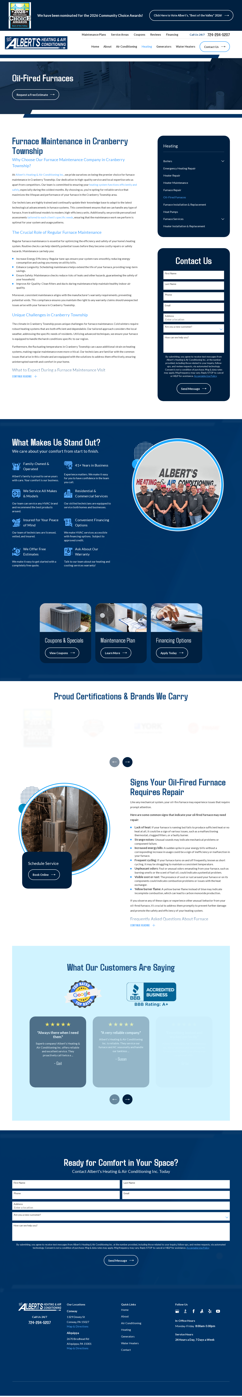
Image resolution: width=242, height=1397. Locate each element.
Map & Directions (77, 1326)
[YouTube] (218, 1311)
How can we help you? (177, 337)
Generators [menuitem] (163, 46)
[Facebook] (194, 1311)
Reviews (155, 34)
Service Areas (120, 34)
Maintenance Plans (94, 34)
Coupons (139, 34)
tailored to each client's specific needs (50, 217)
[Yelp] (210, 1311)
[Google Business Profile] (177, 1311)
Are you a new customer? (178, 326)
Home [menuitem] (95, 46)
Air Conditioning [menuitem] (126, 46)
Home (125, 1309)
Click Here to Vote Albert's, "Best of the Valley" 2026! (191, 15)
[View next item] (127, 762)
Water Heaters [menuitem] (185, 46)
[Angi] (202, 1311)
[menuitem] (191, 161)
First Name (170, 273)
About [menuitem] (107, 46)
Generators (128, 1336)
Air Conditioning (131, 1323)
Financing (172, 34)
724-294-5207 (218, 35)
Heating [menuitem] (147, 46)
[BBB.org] (185, 1311)
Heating (126, 1329)
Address (169, 316)
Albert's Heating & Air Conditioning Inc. (40, 174)
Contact (126, 1349)
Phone (168, 294)
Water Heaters (130, 1343)
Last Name (170, 284)
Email (167, 305)
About (125, 1316)
